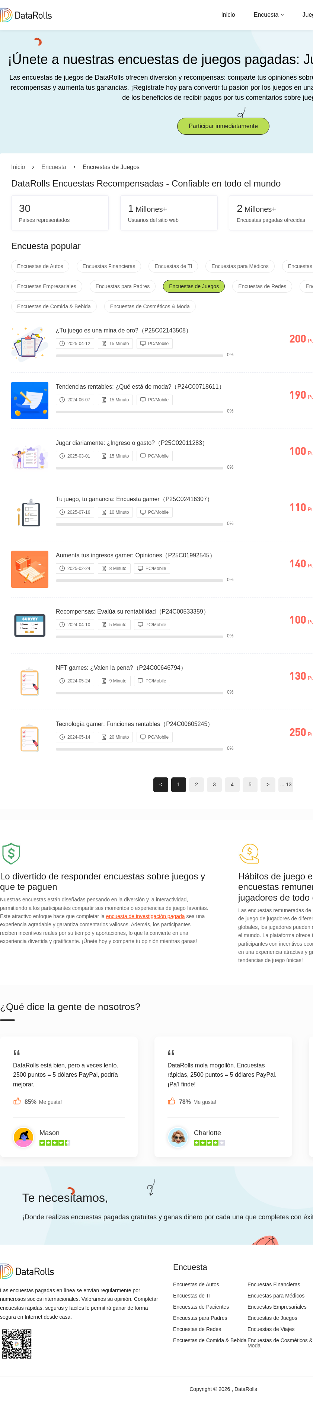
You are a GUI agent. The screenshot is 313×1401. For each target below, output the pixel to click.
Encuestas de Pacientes (201, 1307)
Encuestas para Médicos (239, 266)
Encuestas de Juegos (194, 286)
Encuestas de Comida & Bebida (54, 306)
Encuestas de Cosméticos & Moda (150, 306)
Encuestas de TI (173, 266)
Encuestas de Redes (262, 286)
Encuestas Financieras (109, 266)
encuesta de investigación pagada (145, 916)
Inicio (228, 15)
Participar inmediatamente (223, 126)
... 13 (285, 784)
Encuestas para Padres (123, 286)
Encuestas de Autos (40, 266)
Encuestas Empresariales (46, 286)
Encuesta (266, 15)
